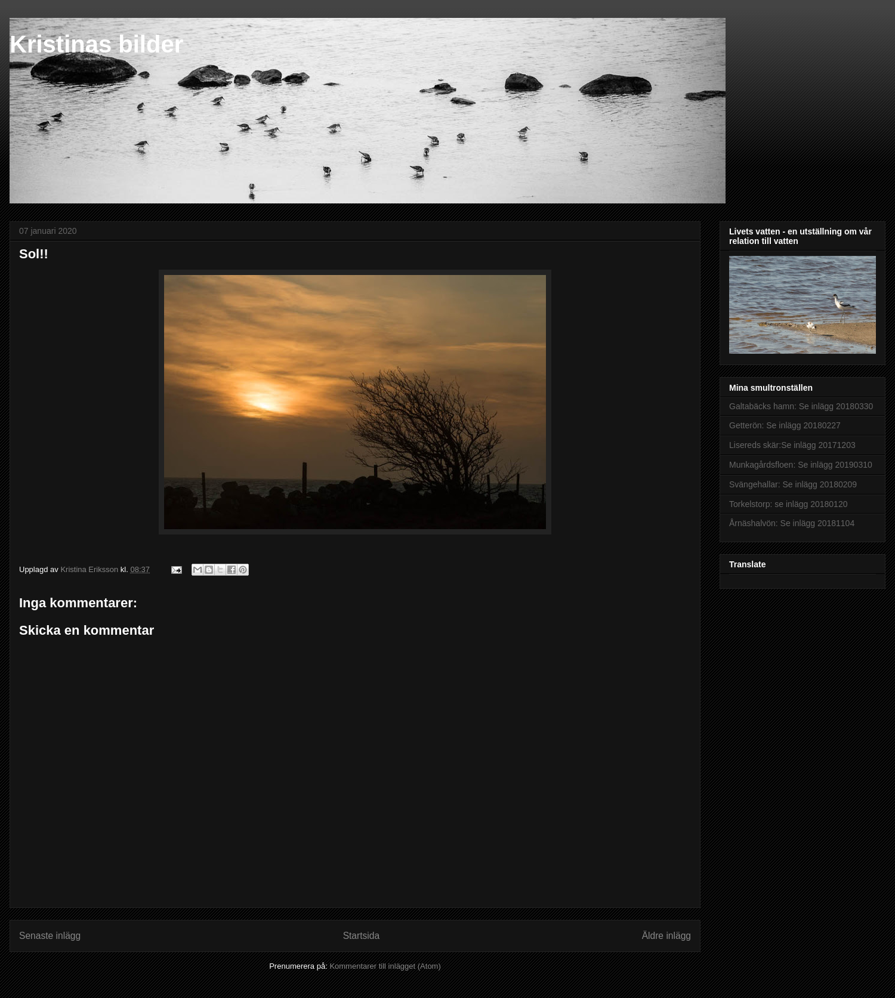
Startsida (361, 936)
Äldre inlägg (666, 936)
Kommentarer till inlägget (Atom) (384, 966)
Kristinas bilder (96, 44)
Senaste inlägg (50, 936)
